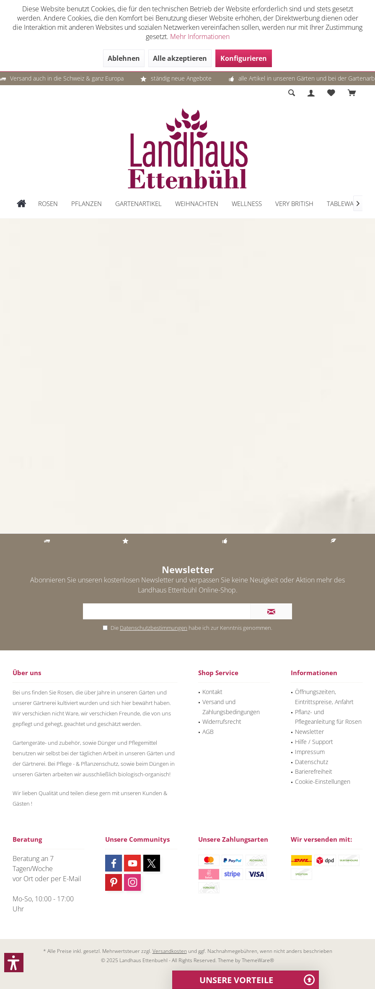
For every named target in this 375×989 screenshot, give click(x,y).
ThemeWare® (258, 960)
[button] (13, 962)
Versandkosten (170, 951)
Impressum (310, 752)
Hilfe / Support (314, 742)
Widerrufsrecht (221, 721)
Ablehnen (124, 58)
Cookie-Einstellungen (322, 781)
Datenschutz (311, 762)
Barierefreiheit (313, 771)
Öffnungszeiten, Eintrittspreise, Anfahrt (324, 697)
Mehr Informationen (200, 36)
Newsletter (309, 732)
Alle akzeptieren (180, 58)
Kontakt (212, 692)
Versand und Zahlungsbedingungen (231, 707)
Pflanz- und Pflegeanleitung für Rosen (328, 717)
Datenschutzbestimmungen (153, 627)
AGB (208, 732)
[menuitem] (351, 93)
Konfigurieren (243, 58)
